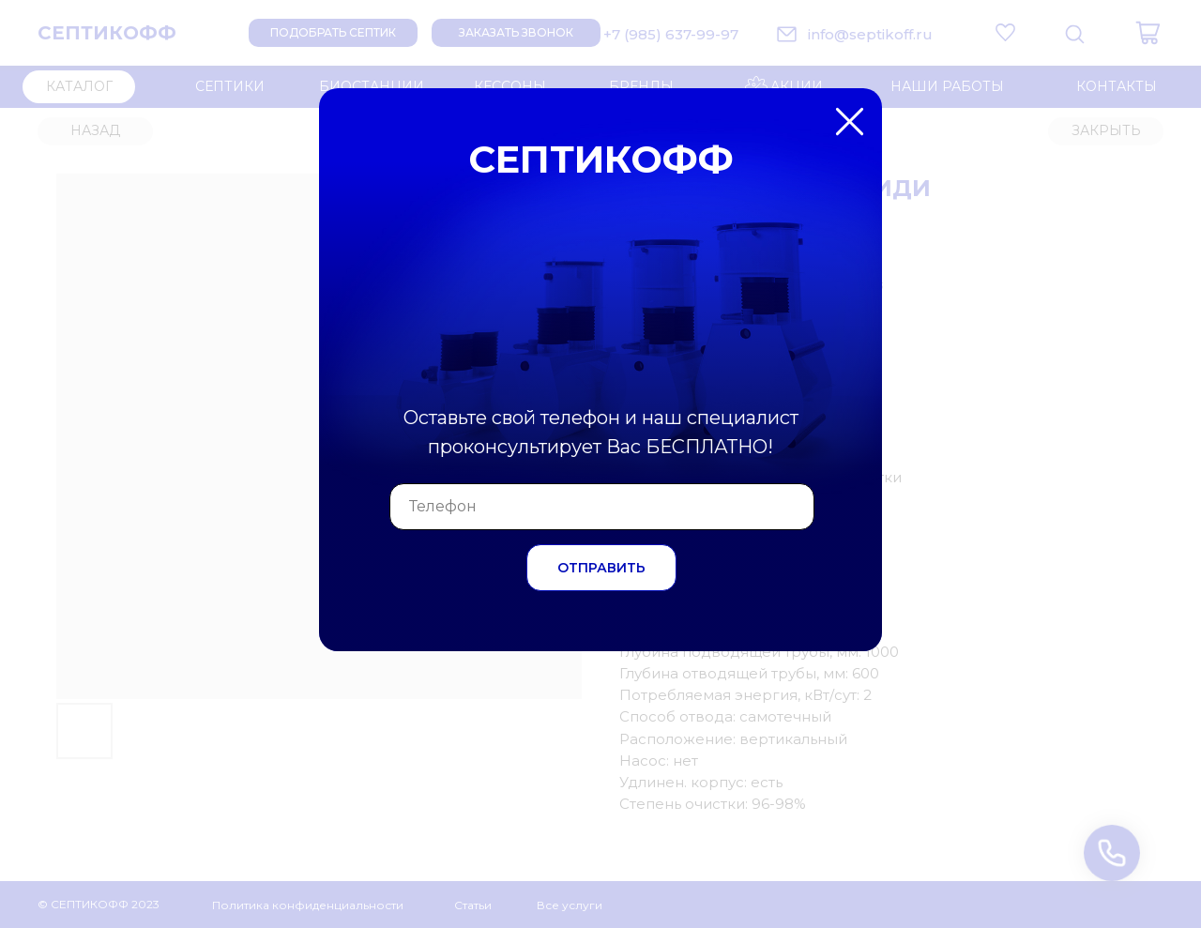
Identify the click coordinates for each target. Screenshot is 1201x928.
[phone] (601, 506)
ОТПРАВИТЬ (601, 567)
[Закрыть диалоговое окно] (1171, 29)
